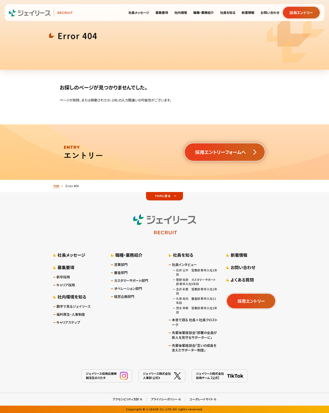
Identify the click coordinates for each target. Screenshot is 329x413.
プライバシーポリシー (164, 399)
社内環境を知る (71, 297)
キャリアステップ (68, 322)
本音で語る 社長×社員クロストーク (194, 322)
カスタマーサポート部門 (131, 280)
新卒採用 (63, 277)
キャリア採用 (65, 285)
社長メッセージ (71, 255)
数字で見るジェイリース (73, 306)
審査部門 (121, 272)
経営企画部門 (124, 296)
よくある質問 (242, 280)
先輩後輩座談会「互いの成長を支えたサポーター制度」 (194, 348)
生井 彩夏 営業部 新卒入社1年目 (196, 291)
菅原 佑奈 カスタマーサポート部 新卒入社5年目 (196, 282)
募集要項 (65, 267)
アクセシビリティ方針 (126, 399)
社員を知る (183, 255)
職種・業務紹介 (128, 255)
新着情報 (239, 255)
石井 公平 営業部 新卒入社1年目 (196, 272)
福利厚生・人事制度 (70, 314)
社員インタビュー (184, 264)
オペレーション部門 (128, 288)
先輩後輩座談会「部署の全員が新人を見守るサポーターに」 (194, 335)
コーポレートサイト (201, 399)
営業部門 (121, 264)
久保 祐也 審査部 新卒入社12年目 (196, 300)
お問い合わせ (243, 267)
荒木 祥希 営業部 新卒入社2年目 (196, 310)
